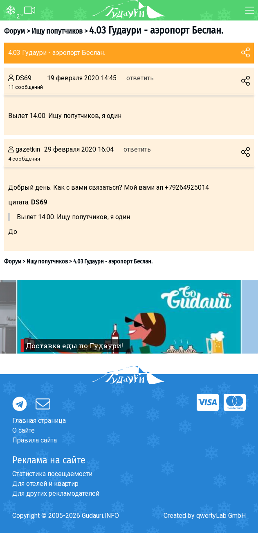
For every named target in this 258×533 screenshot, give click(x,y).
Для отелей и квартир (45, 484)
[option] (129, 317)
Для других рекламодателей (55, 493)
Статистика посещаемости (52, 474)
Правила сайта (34, 440)
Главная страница (39, 420)
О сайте (23, 430)
